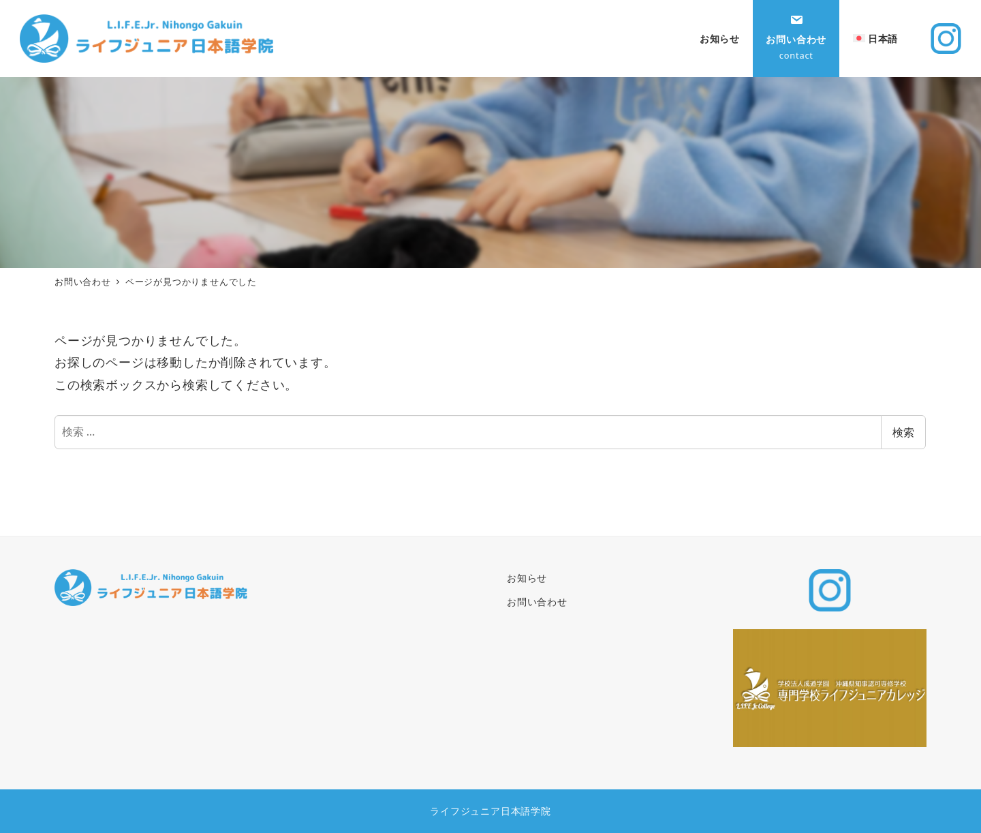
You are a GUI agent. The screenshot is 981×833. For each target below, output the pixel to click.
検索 (903, 432)
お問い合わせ (537, 601)
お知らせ (527, 577)
